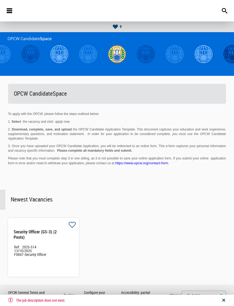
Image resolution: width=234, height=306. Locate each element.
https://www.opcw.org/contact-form (141, 163)
